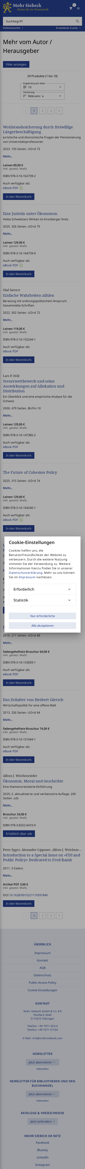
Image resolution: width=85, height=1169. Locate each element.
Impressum (27, 577)
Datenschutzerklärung (25, 573)
